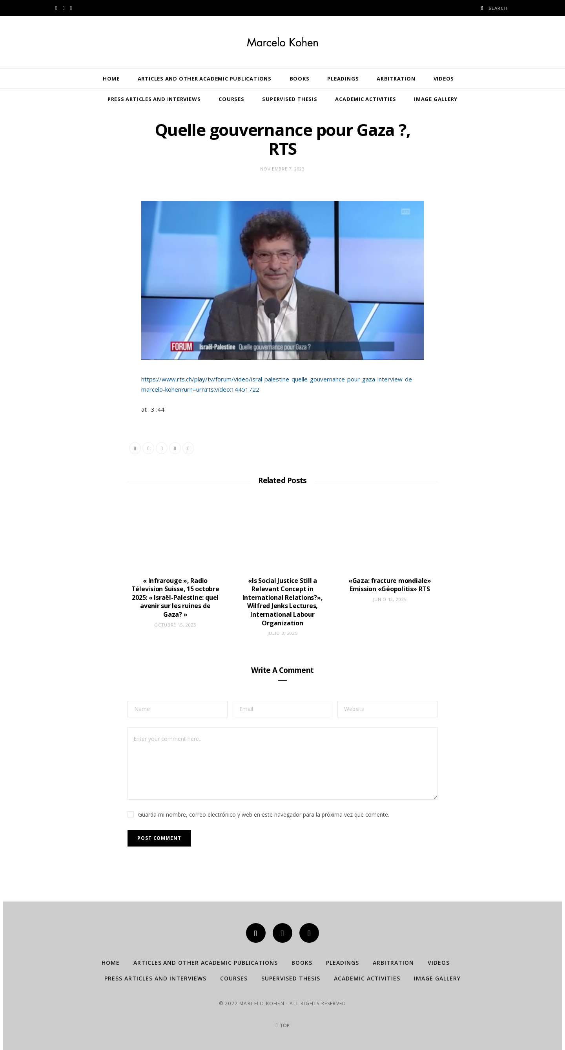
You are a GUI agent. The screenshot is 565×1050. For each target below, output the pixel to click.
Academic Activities (365, 99)
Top (282, 1025)
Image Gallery (435, 99)
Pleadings (343, 78)
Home (111, 78)
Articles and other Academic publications (205, 78)
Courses (231, 99)
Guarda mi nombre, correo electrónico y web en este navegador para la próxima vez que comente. (263, 814)
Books (300, 78)
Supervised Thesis (289, 99)
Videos (444, 78)
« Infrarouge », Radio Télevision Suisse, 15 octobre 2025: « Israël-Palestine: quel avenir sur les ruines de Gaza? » (175, 597)
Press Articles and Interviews (154, 99)
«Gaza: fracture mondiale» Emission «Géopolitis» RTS (389, 585)
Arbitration (396, 78)
